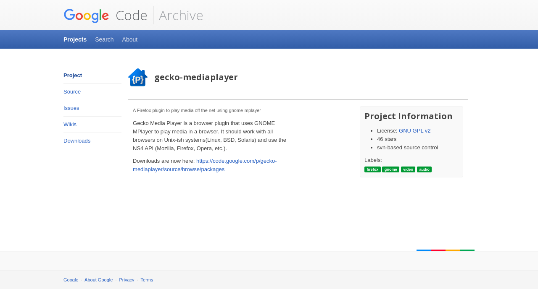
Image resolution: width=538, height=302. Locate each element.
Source (72, 92)
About (130, 39)
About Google (98, 279)
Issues (71, 108)
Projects (75, 39)
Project (72, 75)
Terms (147, 279)
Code (105, 15)
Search (104, 39)
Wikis (69, 124)
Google (70, 279)
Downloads (76, 141)
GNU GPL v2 (414, 131)
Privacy (126, 279)
